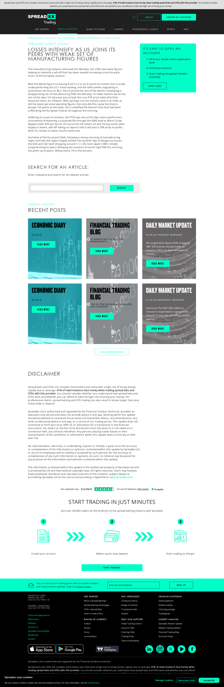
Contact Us (33, 627)
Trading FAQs (127, 636)
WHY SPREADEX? (130, 596)
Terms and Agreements (39, 615)
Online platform (166, 600)
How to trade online (93, 613)
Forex (86, 632)
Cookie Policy (93, 683)
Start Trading (111, 567)
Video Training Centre (131, 623)
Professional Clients (145, 29)
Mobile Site (33, 635)
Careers (31, 639)
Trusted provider (129, 609)
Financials (50, 38)
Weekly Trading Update (169, 627)
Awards (124, 613)
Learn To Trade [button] (95, 29)
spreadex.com (35, 38)
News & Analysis (66, 38)
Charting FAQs (128, 632)
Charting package (167, 609)
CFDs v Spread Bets (93, 609)
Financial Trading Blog (169, 632)
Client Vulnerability (130, 640)
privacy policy (84, 586)
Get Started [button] (42, 29)
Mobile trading (166, 605)
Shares (87, 627)
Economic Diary (166, 636)
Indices (87, 623)
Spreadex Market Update (89, 38)
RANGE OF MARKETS (95, 619)
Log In (149, 17)
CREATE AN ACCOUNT (178, 17)
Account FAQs (127, 627)
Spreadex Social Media (38, 631)
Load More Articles (112, 352)
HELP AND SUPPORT (132, 619)
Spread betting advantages (96, 605)
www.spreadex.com (121, 477)
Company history (129, 600)
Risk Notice (33, 619)
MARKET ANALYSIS (168, 619)
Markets (119, 29)
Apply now (154, 86)
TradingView (164, 613)
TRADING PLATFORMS (170, 596)
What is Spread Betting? (95, 600)
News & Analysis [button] (67, 29)
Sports (171, 29)
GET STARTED (91, 596)
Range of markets (129, 605)
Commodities (90, 636)
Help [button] (186, 29)
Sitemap (32, 623)
